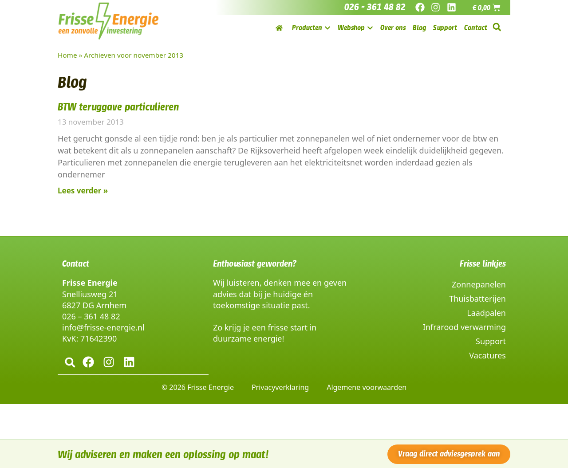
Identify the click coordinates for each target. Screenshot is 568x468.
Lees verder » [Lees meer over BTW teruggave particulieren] (83, 190)
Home (67, 55)
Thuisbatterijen (477, 298)
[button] (497, 27)
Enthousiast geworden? (254, 263)
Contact (75, 263)
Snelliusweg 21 (90, 294)
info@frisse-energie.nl (103, 327)
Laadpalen (486, 312)
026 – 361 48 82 (91, 316)
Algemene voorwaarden (366, 387)
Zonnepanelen (479, 284)
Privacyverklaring (280, 387)
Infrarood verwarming (464, 327)
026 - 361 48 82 (375, 7)
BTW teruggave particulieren (118, 107)
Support (491, 341)
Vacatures (487, 355)
